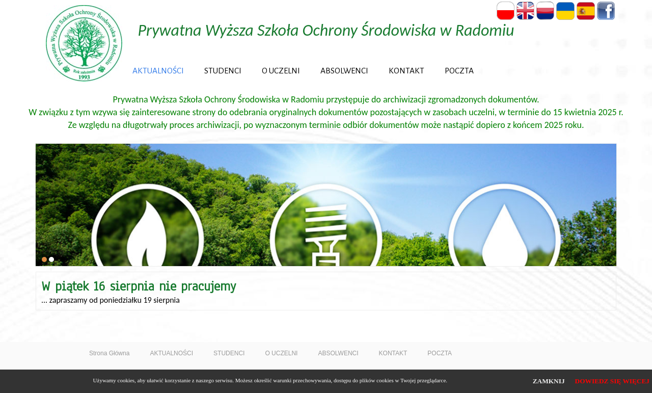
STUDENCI (222, 70)
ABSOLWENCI (344, 70)
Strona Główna (109, 353)
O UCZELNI (281, 70)
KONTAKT (406, 70)
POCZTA (459, 70)
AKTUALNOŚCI (158, 70)
